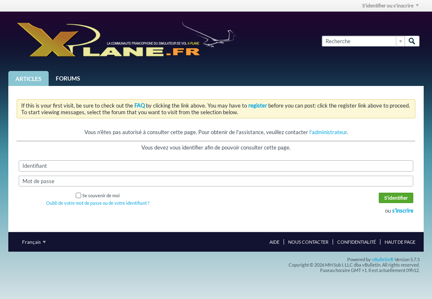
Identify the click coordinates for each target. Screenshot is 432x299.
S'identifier (396, 198)
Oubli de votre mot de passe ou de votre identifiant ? (97, 203)
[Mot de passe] (216, 181)
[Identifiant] (216, 165)
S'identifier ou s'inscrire (390, 5)
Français (34, 242)
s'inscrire (402, 210)
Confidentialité (356, 242)
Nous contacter (308, 242)
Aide (274, 242)
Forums (68, 78)
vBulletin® (383, 259)
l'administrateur (328, 132)
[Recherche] (363, 41)
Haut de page (400, 242)
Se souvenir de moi (98, 195)
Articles (28, 78)
